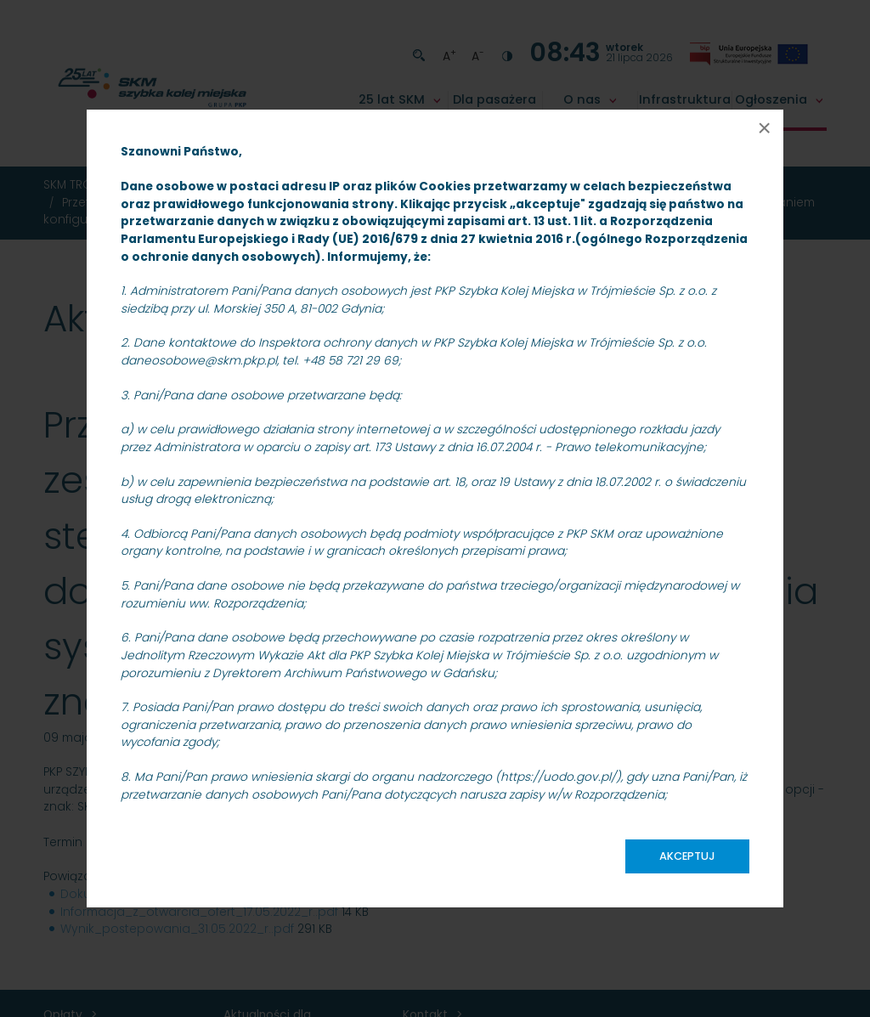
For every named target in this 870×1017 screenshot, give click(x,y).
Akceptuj (687, 856)
